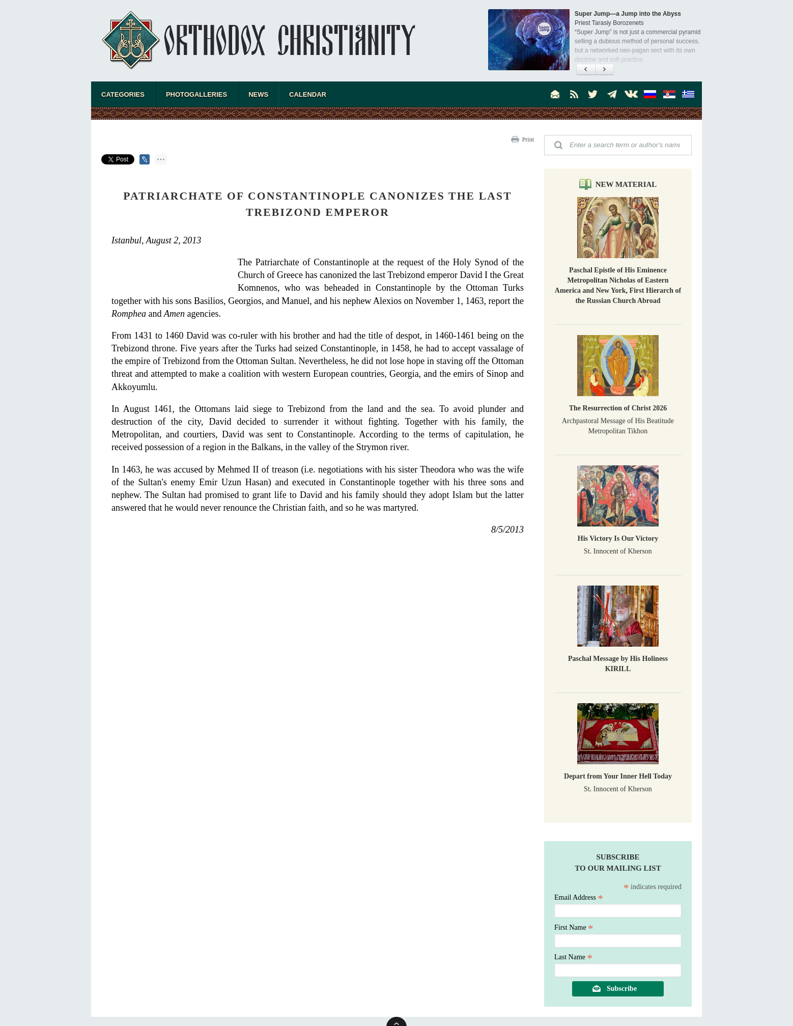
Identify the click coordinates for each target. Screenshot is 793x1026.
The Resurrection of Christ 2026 (618, 408)
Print (528, 139)
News (258, 94)
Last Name (573, 957)
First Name (573, 927)
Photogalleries (196, 94)
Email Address (578, 897)
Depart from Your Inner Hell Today (618, 776)
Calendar (307, 94)
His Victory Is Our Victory (618, 538)
